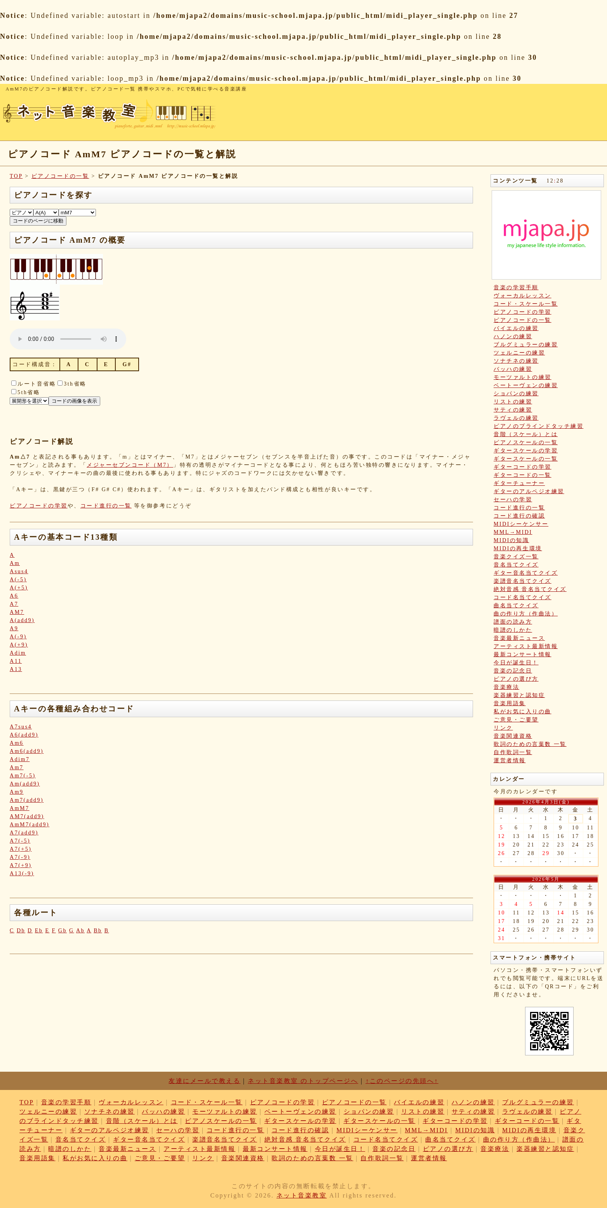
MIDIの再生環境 (518, 548)
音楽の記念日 (513, 671)
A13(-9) (22, 873)
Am (15, 563)
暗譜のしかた (513, 630)
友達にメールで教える (204, 1081)
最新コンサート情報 (522, 654)
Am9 (17, 792)
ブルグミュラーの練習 (526, 345)
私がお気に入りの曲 (522, 711)
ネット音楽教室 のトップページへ (303, 1081)
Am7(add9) (26, 800)
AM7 (17, 612)
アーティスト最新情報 (526, 646)
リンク (503, 728)
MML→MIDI (513, 532)
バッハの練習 (513, 369)
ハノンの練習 (513, 336)
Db (21, 930)
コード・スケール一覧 (526, 304)
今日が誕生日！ (516, 663)
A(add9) (22, 620)
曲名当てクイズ (516, 605)
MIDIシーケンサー (521, 524)
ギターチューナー (519, 483)
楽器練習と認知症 (519, 695)
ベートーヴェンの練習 (526, 385)
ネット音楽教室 (302, 1195)
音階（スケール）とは (526, 434)
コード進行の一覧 (106, 506)
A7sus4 (21, 727)
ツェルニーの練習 (519, 353)
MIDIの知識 (511, 540)
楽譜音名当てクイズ (522, 581)
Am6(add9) (26, 751)
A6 (14, 596)
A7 (14, 604)
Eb (39, 930)
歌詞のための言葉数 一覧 (530, 744)
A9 (14, 628)
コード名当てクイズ (522, 597)
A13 (16, 669)
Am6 (17, 743)
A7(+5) (20, 849)
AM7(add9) (27, 816)
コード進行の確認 (519, 516)
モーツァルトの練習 (522, 377)
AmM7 (20, 808)
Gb (62, 930)
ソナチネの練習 (516, 361)
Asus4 (19, 571)
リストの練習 (513, 402)
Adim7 (20, 759)
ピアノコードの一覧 (60, 176)
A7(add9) (24, 833)
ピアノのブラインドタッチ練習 (538, 426)
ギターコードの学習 (522, 467)
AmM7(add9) (29, 824)
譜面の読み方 (513, 622)
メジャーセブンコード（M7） (130, 465)
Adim (18, 653)
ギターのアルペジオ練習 (529, 491)
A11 (16, 661)
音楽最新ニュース (519, 638)
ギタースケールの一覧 (526, 459)
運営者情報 (510, 760)
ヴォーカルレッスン (522, 296)
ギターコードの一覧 (522, 475)
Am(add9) (25, 784)
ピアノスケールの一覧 (526, 442)
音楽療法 (506, 687)
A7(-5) (20, 841)
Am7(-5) (23, 776)
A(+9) (19, 645)
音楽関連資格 (513, 736)
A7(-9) (20, 857)
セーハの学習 (513, 499)
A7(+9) (20, 865)
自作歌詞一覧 (513, 752)
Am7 (17, 767)
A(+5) (19, 588)
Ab (80, 930)
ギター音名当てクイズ (526, 573)
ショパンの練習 (516, 393)
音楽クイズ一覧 (516, 557)
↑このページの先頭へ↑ (401, 1081)
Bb (98, 930)
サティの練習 (513, 410)
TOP (16, 176)
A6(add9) (24, 735)
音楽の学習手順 (516, 287)
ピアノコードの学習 (39, 506)
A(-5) (18, 579)
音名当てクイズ (516, 565)
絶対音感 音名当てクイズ (530, 589)
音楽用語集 (510, 703)
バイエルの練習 (516, 328)
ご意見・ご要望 (516, 720)
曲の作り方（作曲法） (526, 614)
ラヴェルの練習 (516, 418)
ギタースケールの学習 (526, 451)
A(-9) (18, 637)
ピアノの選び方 (516, 679)
